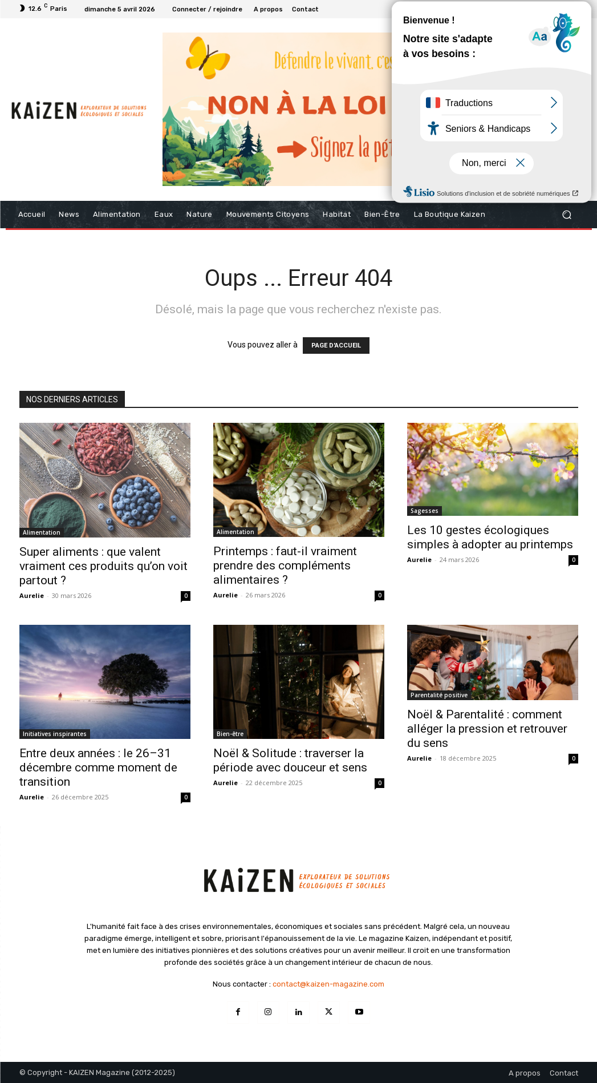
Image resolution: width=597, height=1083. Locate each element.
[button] (567, 214)
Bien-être (230, 734)
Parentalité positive (439, 695)
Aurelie (31, 595)
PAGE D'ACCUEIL (336, 345)
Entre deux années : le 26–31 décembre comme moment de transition (98, 767)
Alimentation (41, 532)
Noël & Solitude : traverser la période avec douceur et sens (290, 760)
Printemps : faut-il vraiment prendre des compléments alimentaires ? (285, 565)
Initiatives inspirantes (55, 734)
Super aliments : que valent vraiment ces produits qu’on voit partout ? (103, 566)
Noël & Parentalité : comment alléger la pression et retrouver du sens (487, 729)
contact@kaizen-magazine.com (328, 984)
